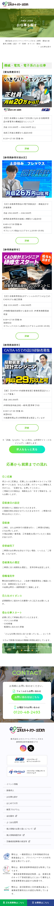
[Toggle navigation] (49, 4)
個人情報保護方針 (13, 835)
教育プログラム (13, 809)
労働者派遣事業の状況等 (16, 841)
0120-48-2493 (27, 712)
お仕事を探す (12, 797)
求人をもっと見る (26, 449)
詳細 (27, 148)
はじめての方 (12, 803)
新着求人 (10, 790)
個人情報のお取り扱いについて (19, 829)
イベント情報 (12, 784)
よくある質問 (12, 822)
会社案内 (10, 816)
